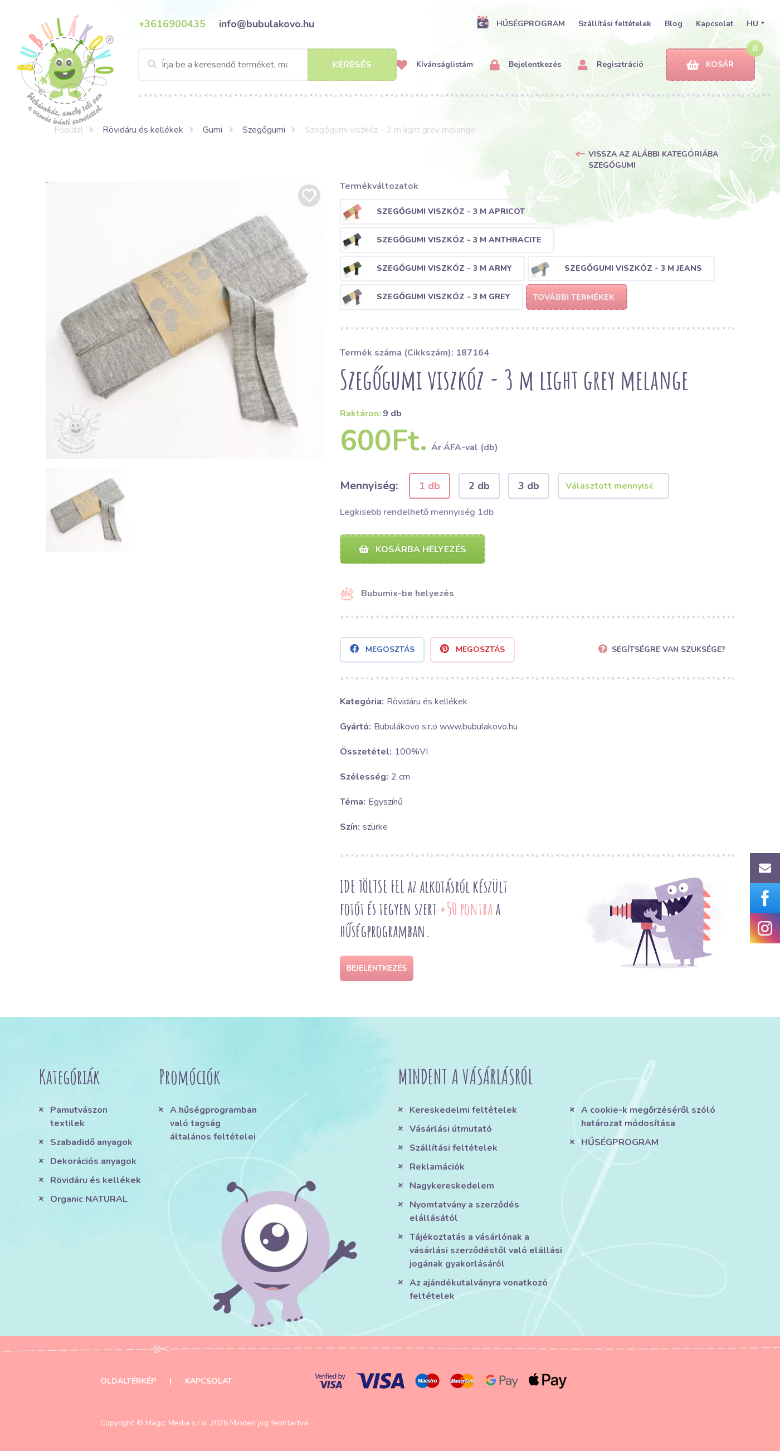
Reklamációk (437, 1167)
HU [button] (752, 23)
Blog (673, 23)
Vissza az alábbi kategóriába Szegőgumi (653, 160)
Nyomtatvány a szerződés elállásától (464, 1211)
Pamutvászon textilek (79, 1116)
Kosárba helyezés (412, 549)
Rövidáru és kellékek (143, 130)
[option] (184, 320)
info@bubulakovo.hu (266, 24)
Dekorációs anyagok (93, 1161)
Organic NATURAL (89, 1199)
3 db (528, 486)
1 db (429, 486)
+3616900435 (172, 24)
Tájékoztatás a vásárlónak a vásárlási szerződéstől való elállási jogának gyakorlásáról (486, 1250)
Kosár (710, 65)
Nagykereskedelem (452, 1186)
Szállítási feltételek (614, 23)
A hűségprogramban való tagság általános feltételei (213, 1123)
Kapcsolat (714, 23)
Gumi (212, 130)
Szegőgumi (263, 130)
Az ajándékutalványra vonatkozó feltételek (479, 1289)
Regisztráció (611, 65)
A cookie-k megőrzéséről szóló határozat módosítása (648, 1116)
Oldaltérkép (128, 1381)
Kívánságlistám (434, 65)
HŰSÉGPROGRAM (520, 23)
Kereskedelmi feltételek (463, 1110)
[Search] (267, 64)
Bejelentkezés (525, 65)
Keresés (352, 65)
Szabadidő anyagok (91, 1142)
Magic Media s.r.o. (176, 1423)
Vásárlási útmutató (451, 1129)
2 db (479, 486)
